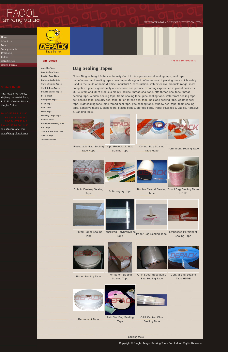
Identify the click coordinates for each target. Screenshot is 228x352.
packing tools (136, 337)
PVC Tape (45, 128)
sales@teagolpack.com (14, 133)
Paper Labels (47, 120)
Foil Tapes (46, 108)
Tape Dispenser (48, 139)
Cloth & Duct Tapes (50, 88)
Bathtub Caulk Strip (50, 80)
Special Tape (47, 135)
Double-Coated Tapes (51, 92)
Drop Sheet (46, 96)
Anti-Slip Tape (48, 68)
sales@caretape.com (13, 129)
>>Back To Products (183, 60)
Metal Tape (46, 112)
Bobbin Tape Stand (50, 76)
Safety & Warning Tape (52, 131)
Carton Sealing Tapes (51, 84)
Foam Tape (46, 104)
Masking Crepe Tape (51, 116)
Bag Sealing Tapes (50, 72)
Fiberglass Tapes (49, 100)
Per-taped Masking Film (52, 123)
